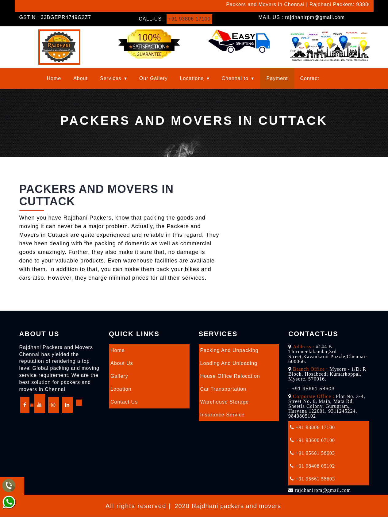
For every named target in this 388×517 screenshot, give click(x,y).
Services (110, 78)
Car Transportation (223, 389)
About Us (121, 363)
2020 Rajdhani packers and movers (228, 506)
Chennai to (235, 78)
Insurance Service (222, 414)
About (80, 78)
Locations (192, 78)
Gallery (119, 376)
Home (54, 78)
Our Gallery (153, 78)
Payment (277, 78)
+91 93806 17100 (189, 18)
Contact (309, 78)
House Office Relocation (230, 376)
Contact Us (124, 401)
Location (121, 389)
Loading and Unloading (228, 363)
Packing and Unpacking (229, 350)
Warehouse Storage (224, 401)
